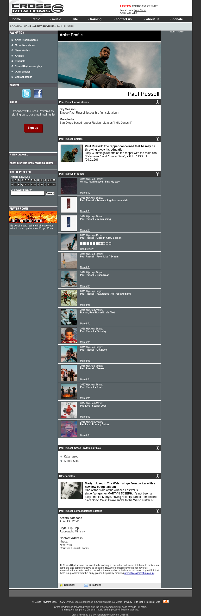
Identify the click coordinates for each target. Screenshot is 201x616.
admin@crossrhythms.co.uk (139, 573)
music (55, 19)
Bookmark (67, 584)
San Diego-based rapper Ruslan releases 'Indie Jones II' (96, 121)
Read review (87, 249)
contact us (123, 19)
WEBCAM (139, 6)
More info (85, 192)
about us (151, 19)
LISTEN (125, 6)
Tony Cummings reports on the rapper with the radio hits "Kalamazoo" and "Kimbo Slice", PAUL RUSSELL (109, 153)
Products (20, 61)
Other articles (22, 71)
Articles (19, 56)
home (15, 19)
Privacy (128, 602)
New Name (140, 10)
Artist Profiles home (26, 40)
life (74, 19)
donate (176, 19)
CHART (152, 6)
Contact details (23, 77)
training (94, 19)
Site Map (138, 602)
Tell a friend (92, 585)
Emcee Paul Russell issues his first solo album (89, 111)
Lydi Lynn (132, 13)
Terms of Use (153, 602)
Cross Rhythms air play (28, 66)
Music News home (25, 45)
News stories (22, 50)
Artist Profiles (44, 26)
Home (27, 26)
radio (35, 19)
